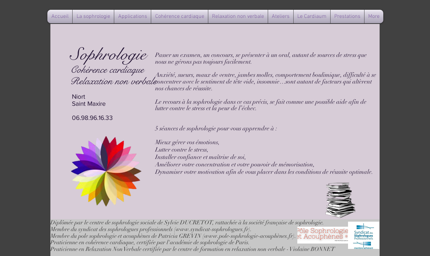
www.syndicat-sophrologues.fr (212, 229)
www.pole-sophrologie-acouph (240, 235)
